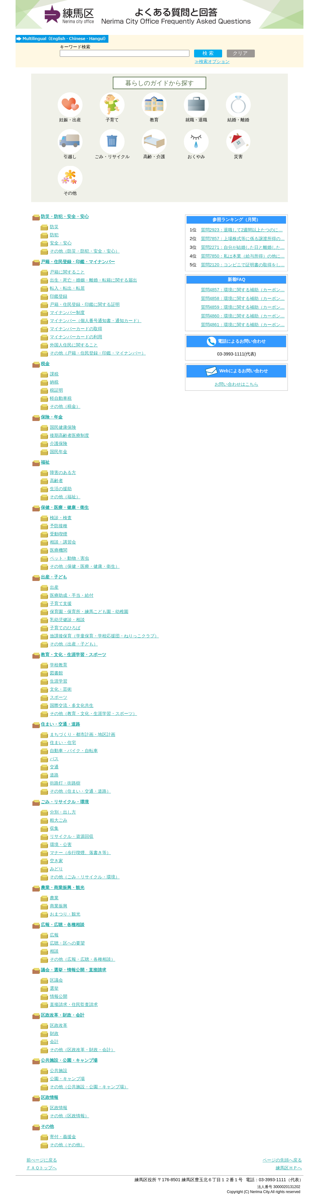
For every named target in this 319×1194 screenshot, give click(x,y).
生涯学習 (58, 681)
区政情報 (49, 1097)
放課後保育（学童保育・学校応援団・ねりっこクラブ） (104, 635)
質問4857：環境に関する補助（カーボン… (243, 289)
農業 (54, 897)
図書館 (56, 672)
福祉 (45, 462)
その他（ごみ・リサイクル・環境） (85, 876)
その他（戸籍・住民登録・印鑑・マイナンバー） (98, 352)
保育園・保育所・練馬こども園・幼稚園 (89, 611)
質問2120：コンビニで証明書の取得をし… (243, 264)
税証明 (56, 390)
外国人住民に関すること (74, 344)
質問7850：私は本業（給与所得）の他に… (243, 256)
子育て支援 (61, 603)
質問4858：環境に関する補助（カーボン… (243, 298)
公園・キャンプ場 (67, 1078)
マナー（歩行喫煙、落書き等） (80, 852)
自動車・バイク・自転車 (74, 750)
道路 (54, 774)
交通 (54, 766)
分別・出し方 (63, 812)
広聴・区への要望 (67, 942)
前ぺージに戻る (41, 1160)
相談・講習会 (63, 541)
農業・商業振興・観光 (62, 887)
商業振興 (58, 905)
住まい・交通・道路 (60, 724)
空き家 (56, 860)
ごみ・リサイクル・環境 (65, 801)
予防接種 (58, 525)
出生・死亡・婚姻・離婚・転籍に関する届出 (93, 280)
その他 (47, 1126)
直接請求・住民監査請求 (74, 1004)
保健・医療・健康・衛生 (65, 507)
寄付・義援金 (63, 1136)
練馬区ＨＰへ (289, 1167)
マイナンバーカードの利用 (76, 336)
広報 (54, 934)
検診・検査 (61, 517)
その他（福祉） (65, 496)
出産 (54, 587)
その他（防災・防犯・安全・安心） (85, 251)
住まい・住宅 (63, 742)
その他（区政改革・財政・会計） (82, 1049)
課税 (54, 373)
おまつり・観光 (65, 913)
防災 (54, 226)
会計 (54, 1041)
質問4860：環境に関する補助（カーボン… (243, 315)
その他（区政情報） (69, 1115)
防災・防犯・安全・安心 (65, 216)
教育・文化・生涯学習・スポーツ (73, 654)
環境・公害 (61, 844)
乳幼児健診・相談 (67, 619)
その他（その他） (67, 1144)
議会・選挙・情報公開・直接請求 (73, 969)
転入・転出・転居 (67, 288)
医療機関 (58, 550)
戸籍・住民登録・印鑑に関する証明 (85, 304)
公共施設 (58, 1070)
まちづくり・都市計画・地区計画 (82, 734)
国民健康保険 (63, 427)
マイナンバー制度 (67, 312)
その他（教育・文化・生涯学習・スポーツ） (93, 713)
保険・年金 (52, 416)
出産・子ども (54, 576)
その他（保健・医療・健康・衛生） (85, 566)
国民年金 (58, 451)
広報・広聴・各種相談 (62, 924)
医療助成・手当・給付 (71, 595)
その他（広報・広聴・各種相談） (82, 959)
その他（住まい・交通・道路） (80, 791)
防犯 (54, 234)
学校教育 (58, 664)
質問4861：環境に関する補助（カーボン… (243, 324)
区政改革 (58, 1025)
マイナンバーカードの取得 (76, 328)
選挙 (54, 988)
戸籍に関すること (67, 271)
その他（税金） (65, 406)
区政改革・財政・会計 (62, 1015)
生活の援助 (61, 488)
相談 (54, 951)
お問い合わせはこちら (236, 384)
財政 (54, 1033)
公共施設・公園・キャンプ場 (69, 1060)
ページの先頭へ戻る (282, 1160)
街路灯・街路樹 (65, 783)
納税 (54, 381)
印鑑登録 (58, 296)
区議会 (56, 980)
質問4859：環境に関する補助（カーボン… (243, 307)
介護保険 (58, 443)
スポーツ (58, 697)
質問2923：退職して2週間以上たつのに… (242, 229)
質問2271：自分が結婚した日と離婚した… (243, 247)
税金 (45, 363)
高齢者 (56, 480)
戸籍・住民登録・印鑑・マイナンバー (78, 261)
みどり (56, 868)
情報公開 (58, 996)
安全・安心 (61, 242)
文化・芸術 (61, 689)
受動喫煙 (58, 533)
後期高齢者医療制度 (69, 435)
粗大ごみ (58, 820)
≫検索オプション (212, 61)
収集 (54, 828)
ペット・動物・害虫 (69, 558)
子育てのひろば (65, 627)
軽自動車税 (61, 398)
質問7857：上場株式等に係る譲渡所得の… (243, 238)
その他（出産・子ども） (74, 643)
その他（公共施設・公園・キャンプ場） (89, 1086)
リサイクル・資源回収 (71, 836)
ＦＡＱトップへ (41, 1167)
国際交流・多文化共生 (71, 705)
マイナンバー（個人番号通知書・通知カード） (95, 320)
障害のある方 (63, 472)
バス (54, 758)
